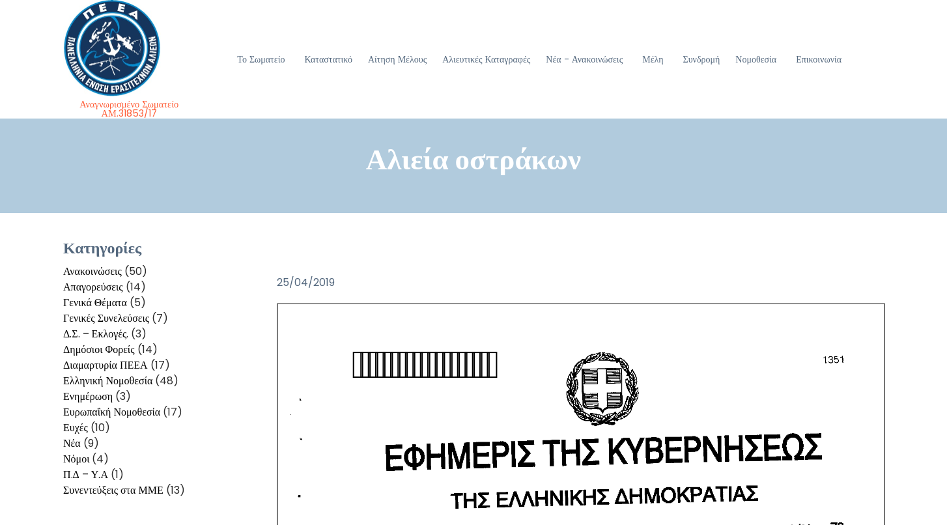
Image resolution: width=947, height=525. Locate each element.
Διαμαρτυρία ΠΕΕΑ (105, 365)
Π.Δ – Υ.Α (85, 474)
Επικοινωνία (818, 59)
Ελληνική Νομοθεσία (107, 380)
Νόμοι (76, 458)
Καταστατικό (328, 59)
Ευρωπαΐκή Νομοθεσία (111, 411)
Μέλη (652, 59)
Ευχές (75, 427)
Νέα (72, 443)
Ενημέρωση (88, 396)
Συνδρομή (701, 59)
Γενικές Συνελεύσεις (106, 318)
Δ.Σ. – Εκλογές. (95, 333)
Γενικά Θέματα (95, 302)
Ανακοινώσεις (92, 271)
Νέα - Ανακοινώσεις (584, 59)
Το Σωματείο (261, 59)
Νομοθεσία (755, 59)
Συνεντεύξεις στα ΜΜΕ (113, 490)
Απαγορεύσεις (93, 286)
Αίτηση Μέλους (397, 59)
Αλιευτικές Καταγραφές (486, 59)
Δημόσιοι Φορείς (99, 349)
